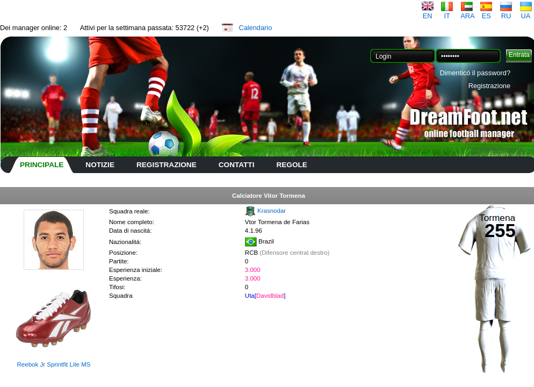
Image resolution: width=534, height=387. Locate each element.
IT (447, 12)
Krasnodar (271, 210)
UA (526, 12)
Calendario (255, 28)
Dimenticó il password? (474, 73)
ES (486, 12)
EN (428, 12)
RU (506, 12)
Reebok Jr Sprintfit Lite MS (54, 364)
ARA (467, 12)
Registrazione (489, 86)
